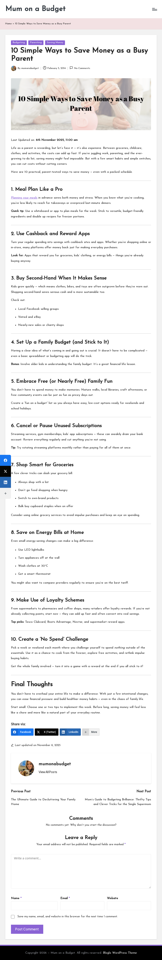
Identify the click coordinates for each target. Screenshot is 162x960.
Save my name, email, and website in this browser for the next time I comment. (68, 916)
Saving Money (55, 42)
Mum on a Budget (35, 9)
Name (16, 898)
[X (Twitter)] (46, 732)
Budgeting (19, 42)
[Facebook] (22, 732)
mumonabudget (55, 764)
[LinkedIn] (70, 732)
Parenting (36, 42)
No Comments (80, 67)
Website (112, 898)
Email (65, 898)
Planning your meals (24, 197)
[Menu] (154, 9)
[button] (48, 772)
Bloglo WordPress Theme (120, 953)
